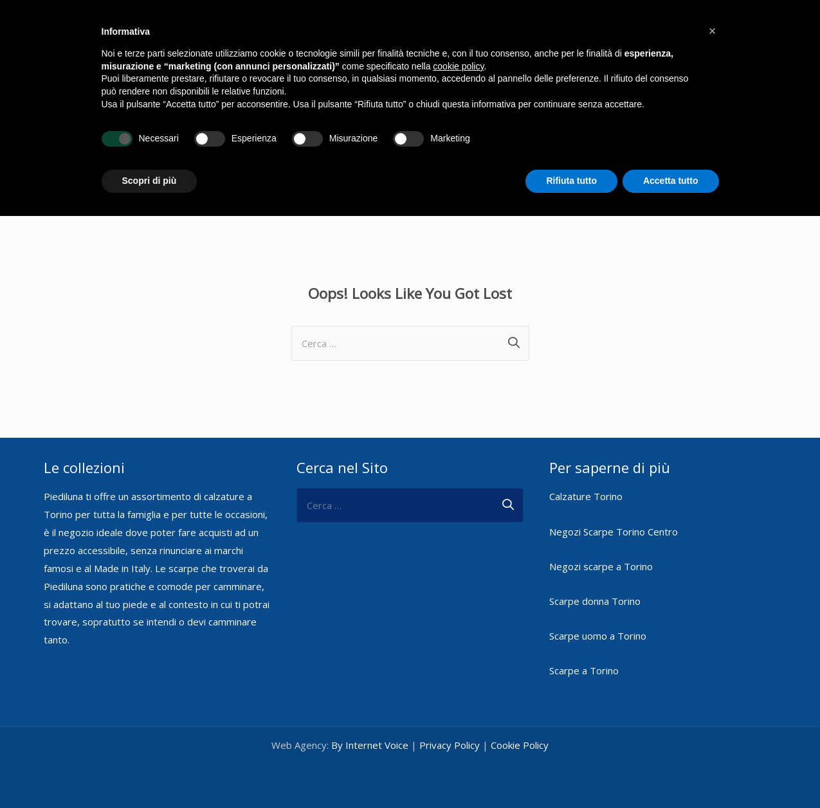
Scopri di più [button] (149, 180)
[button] (712, 31)
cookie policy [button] (458, 66)
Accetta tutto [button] (670, 180)
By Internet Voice (369, 745)
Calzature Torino (586, 496)
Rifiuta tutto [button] (571, 180)
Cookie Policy (520, 745)
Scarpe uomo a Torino (597, 635)
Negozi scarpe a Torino (601, 566)
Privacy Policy (449, 745)
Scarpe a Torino (584, 670)
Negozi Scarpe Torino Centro (613, 531)
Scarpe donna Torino (595, 601)
